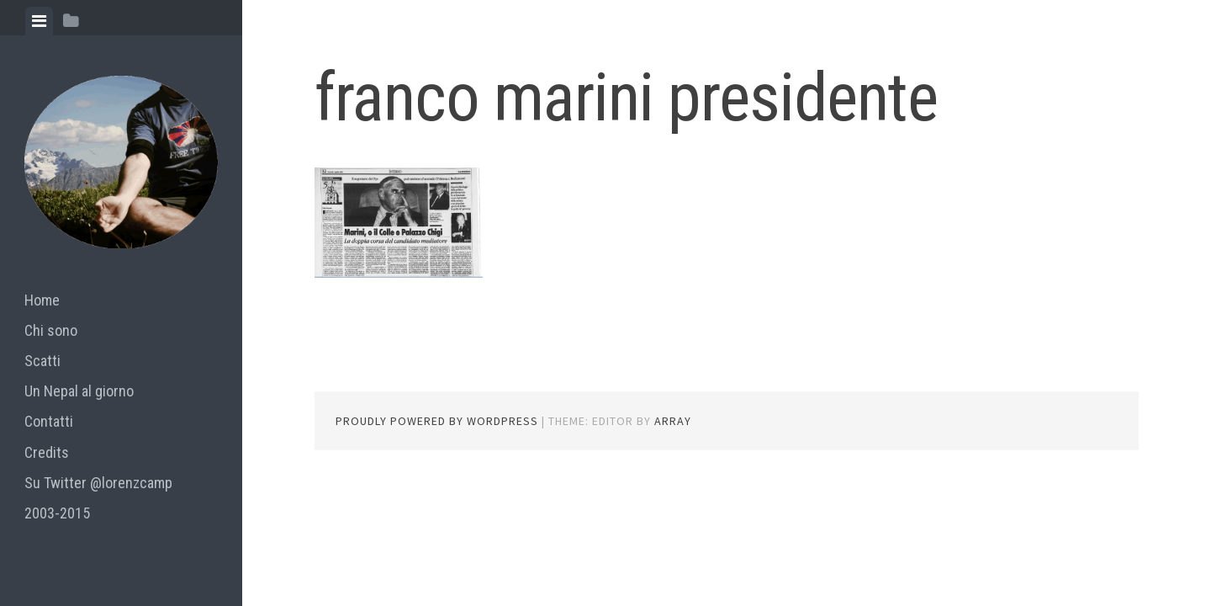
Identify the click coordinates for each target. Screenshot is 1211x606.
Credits (46, 452)
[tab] (39, 21)
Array (672, 420)
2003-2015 (57, 513)
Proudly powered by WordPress (437, 420)
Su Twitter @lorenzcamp (98, 483)
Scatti (42, 360)
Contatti (48, 421)
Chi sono (50, 330)
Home (42, 300)
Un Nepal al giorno (79, 391)
